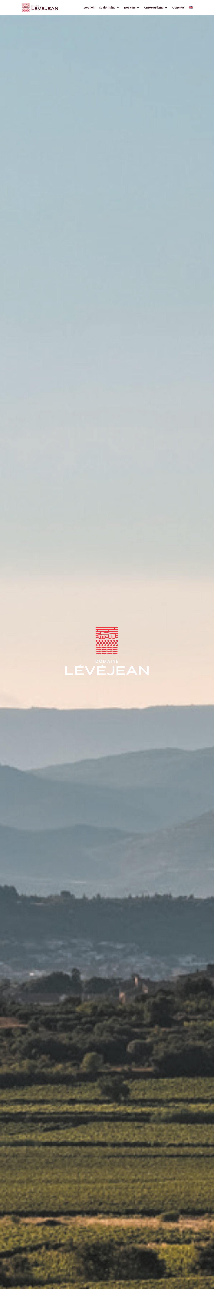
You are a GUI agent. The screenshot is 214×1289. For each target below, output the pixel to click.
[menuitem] (191, 10)
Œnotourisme (154, 7)
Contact (178, 7)
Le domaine (107, 7)
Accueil (89, 7)
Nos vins (130, 7)
